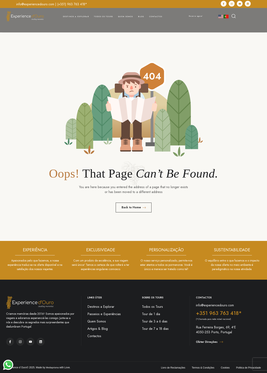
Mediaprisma (53, 367)
